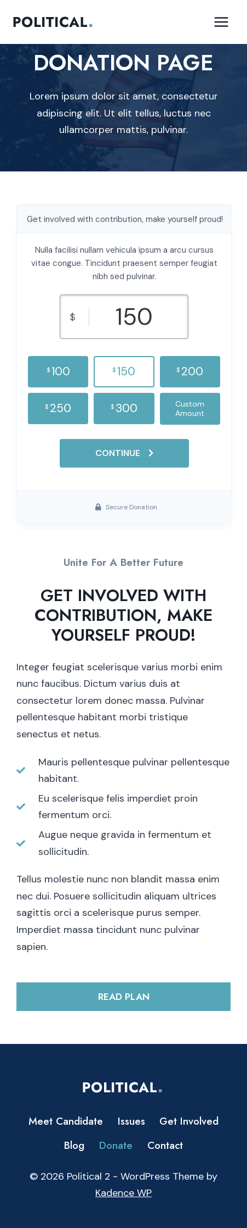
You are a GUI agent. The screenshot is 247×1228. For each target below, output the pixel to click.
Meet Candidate (65, 1121)
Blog (74, 1145)
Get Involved (189, 1121)
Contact (165, 1145)
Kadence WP (123, 1192)
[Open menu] (221, 21)
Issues (131, 1121)
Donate (116, 1145)
